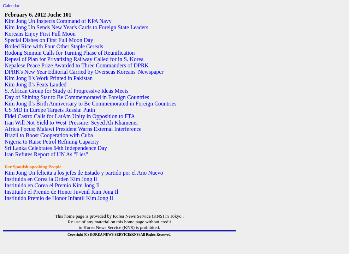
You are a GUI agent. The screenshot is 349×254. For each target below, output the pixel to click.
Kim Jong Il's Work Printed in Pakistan (49, 78)
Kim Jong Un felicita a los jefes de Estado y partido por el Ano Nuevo (84, 173)
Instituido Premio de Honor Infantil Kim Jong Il (59, 198)
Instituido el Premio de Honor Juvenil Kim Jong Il (61, 192)
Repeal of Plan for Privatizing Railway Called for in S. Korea (74, 59)
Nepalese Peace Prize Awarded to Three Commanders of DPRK (77, 65)
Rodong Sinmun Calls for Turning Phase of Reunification (70, 53)
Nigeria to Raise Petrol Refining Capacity (52, 142)
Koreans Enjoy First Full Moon (40, 34)
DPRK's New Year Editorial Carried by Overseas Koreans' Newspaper (84, 72)
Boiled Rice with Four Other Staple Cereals (54, 46)
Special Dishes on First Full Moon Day (49, 40)
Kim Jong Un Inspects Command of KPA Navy (58, 21)
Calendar (11, 5)
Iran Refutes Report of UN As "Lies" (46, 154)
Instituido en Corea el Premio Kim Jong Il (52, 185)
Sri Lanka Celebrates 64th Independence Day (56, 148)
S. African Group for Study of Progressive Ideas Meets (67, 91)
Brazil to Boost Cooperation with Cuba (49, 135)
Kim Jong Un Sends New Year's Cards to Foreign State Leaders (76, 27)
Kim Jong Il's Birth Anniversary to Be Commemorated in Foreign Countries (90, 104)
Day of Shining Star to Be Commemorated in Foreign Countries (77, 97)
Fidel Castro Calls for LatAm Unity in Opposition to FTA (70, 116)
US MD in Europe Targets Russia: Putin (50, 110)
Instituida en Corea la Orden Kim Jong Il (51, 179)
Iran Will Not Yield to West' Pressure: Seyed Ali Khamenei (71, 123)
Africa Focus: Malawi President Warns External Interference (73, 129)
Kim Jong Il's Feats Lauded (35, 84)
